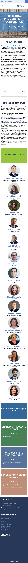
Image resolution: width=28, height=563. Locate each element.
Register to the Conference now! (6, 1)
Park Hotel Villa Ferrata (6, 524)
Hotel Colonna (4, 529)
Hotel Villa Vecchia (5, 516)
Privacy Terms (4, 509)
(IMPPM (21, 132)
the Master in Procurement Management (13, 121)
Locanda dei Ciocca (5, 526)
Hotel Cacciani (4, 527)
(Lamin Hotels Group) (6, 518)
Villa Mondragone (11, 51)
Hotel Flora (3, 521)
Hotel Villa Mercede (5, 523)
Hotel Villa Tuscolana (6, 520)
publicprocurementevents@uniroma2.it (11, 507)
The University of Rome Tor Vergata (10, 117)
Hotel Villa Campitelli (6, 530)
